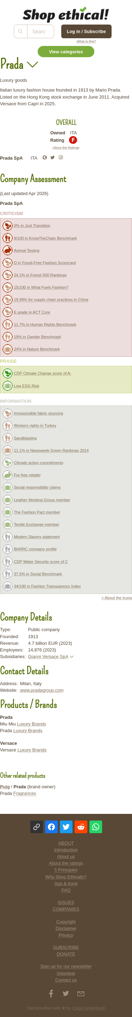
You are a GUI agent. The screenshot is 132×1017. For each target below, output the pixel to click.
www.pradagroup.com (42, 690)
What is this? (86, 41)
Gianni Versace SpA (48, 656)
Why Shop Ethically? (66, 876)
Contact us (66, 980)
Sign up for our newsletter (66, 966)
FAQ (66, 890)
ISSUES (66, 902)
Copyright (66, 921)
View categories (66, 51)
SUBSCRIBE (66, 947)
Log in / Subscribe (86, 31)
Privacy (66, 935)
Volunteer (65, 973)
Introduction (66, 849)
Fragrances (24, 793)
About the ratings (66, 863)
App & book (65, 883)
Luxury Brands (31, 724)
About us (66, 856)
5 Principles (65, 869)
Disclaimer (66, 928)
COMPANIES (66, 909)
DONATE (66, 954)
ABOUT (66, 843)
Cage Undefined (88, 1008)
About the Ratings (65, 147)
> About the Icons (116, 598)
